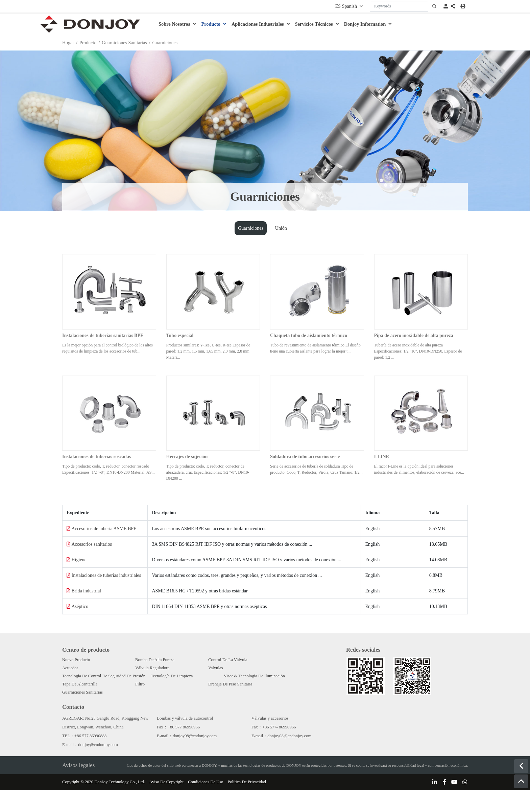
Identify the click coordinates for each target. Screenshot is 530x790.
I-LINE (381, 456)
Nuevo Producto (76, 659)
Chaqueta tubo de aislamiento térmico (308, 335)
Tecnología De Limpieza (172, 676)
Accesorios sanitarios (92, 544)
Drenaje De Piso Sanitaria (230, 684)
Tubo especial (180, 335)
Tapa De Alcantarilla (79, 684)
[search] (434, 6)
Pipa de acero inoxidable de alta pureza (413, 335)
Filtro (140, 684)
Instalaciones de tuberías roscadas (96, 456)
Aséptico (80, 606)
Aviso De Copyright (166, 782)
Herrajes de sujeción (187, 456)
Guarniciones (250, 228)
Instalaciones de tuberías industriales (106, 575)
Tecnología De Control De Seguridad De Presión (103, 676)
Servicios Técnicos (314, 24)
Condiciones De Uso (205, 782)
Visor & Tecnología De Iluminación (254, 676)
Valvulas (215, 667)
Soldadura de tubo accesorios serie (305, 456)
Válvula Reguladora (152, 667)
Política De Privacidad (247, 782)
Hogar (68, 42)
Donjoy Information (365, 24)
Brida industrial (86, 590)
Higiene (79, 559)
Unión (281, 228)
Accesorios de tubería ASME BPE (104, 528)
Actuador (70, 667)
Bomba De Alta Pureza (154, 659)
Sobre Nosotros (174, 24)
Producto (210, 24)
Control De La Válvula (227, 659)
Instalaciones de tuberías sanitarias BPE (102, 335)
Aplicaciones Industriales (258, 24)
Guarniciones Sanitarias (124, 42)
